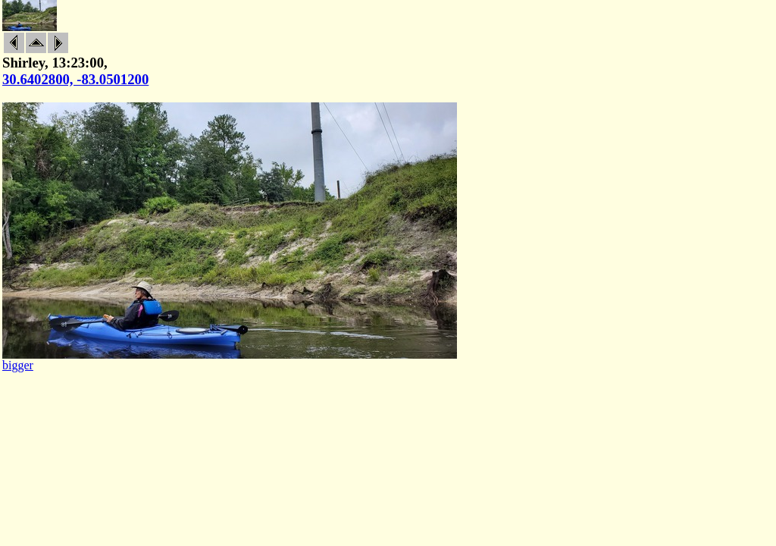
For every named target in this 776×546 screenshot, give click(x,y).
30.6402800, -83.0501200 (75, 79)
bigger (17, 365)
